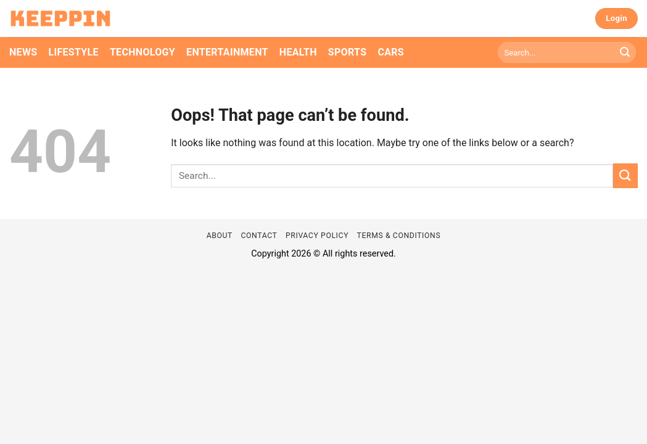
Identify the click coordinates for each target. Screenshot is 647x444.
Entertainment (227, 52)
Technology (142, 52)
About (220, 235)
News (23, 52)
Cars (390, 52)
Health (298, 52)
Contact (259, 235)
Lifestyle (73, 52)
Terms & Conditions (399, 235)
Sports (347, 52)
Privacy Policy (317, 235)
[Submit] (624, 52)
